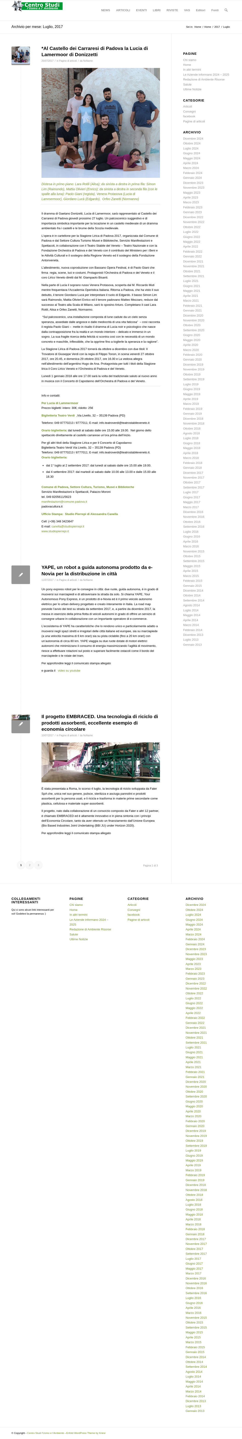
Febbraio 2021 (192, 305)
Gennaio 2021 (192, 310)
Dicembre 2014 (193, 590)
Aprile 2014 (190, 620)
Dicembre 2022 (193, 217)
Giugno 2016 (191, 536)
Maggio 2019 (191, 394)
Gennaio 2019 (192, 413)
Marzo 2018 (191, 458)
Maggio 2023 (191, 192)
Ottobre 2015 (192, 556)
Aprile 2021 (190, 296)
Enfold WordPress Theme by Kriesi (85, 1433)
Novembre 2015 (193, 551)
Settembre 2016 (193, 526)
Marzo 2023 (191, 202)
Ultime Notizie (192, 89)
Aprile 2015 (190, 571)
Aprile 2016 (190, 541)
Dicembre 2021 (193, 261)
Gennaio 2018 (192, 467)
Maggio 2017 (191, 502)
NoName (88, 60)
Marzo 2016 (191, 546)
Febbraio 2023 (192, 207)
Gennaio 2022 (192, 256)
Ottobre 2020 (192, 325)
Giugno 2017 (191, 497)
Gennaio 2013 (192, 644)
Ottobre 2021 (192, 271)
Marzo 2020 (191, 350)
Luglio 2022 (190, 232)
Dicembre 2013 (193, 635)
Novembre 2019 (193, 369)
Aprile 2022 (190, 246)
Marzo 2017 (191, 507)
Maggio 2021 (191, 290)
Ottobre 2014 (192, 595)
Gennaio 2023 (192, 212)
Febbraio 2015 (192, 580)
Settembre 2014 (193, 600)
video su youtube (68, 670)
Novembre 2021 (193, 266)
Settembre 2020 (193, 330)
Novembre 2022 (193, 222)
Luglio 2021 (190, 281)
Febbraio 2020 (192, 354)
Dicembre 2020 (193, 315)
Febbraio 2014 (192, 630)
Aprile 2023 (190, 197)
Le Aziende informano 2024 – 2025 (206, 74)
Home (187, 64)
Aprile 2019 (190, 399)
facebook (189, 116)
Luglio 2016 (190, 531)
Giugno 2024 (191, 153)
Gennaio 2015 (192, 585)
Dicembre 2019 (193, 364)
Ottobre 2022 (192, 227)
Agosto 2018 (191, 433)
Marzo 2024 (191, 168)
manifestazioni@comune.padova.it (64, 501)
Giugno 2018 (191, 443)
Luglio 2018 (190, 438)
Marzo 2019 (191, 403)
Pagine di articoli (68, 60)
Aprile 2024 (190, 163)
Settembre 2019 (193, 379)
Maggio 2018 (191, 448)
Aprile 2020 (190, 345)
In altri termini (192, 69)
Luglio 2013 (190, 639)
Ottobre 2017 (192, 482)
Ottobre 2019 (192, 374)
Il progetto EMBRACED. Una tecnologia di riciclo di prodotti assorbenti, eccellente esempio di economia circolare (99, 723)
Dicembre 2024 (193, 138)
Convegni (189, 111)
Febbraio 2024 (192, 173)
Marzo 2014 (191, 625)
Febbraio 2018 (192, 463)
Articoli (187, 106)
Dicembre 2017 (193, 472)
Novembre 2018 (193, 423)
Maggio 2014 (191, 615)
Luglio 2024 (190, 148)
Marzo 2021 (191, 300)
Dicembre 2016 (193, 512)
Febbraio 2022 (192, 251)
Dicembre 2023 (193, 183)
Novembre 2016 (193, 516)
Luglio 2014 (190, 610)
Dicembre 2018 (193, 418)
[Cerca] (226, 10)
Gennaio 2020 (192, 359)
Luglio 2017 (190, 492)
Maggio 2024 (191, 158)
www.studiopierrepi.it (55, 531)
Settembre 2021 (193, 276)
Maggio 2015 (191, 566)
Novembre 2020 (193, 320)
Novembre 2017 (193, 477)
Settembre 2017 (193, 487)
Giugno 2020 (191, 335)
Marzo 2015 (191, 576)
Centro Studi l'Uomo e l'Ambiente (45, 1433)
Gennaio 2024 (192, 177)
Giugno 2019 (191, 389)
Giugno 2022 (191, 237)
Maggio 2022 (191, 241)
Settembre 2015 (193, 561)
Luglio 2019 (190, 384)
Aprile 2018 (190, 453)
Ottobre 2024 (192, 143)
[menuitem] (105, 10)
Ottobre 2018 (192, 428)
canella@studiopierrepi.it (68, 526)
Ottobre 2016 (192, 522)
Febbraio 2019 (192, 409)
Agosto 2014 (191, 605)
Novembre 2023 (193, 187)
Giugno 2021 (191, 286)
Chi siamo (189, 60)
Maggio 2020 (191, 340)
